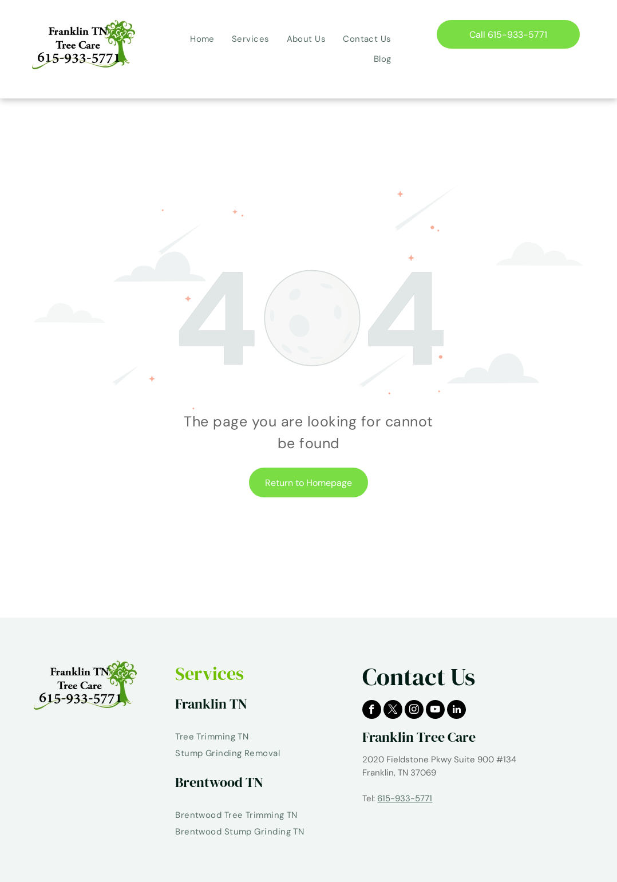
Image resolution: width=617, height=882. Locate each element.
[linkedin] (456, 711)
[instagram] (414, 711)
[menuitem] (202, 39)
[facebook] (371, 711)
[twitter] (392, 711)
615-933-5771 (404, 798)
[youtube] (435, 711)
